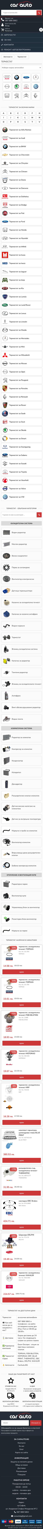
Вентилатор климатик (16, 842)
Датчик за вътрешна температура (21, 819)
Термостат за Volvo (17, 488)
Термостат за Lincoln (18, 321)
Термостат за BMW (17, 78)
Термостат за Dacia (17, 180)
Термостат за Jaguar (18, 271)
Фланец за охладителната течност (21, 684)
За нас (7, 40)
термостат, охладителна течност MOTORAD (29, 1052)
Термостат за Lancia (17, 296)
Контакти (9, 45)
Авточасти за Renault (36, 96)
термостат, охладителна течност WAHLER (29, 1274)
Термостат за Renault (18, 397)
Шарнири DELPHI (26, 1235)
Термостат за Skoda (17, 87)
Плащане (22, 1474)
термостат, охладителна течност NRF (29, 1086)
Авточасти (10, 35)
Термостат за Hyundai (18, 238)
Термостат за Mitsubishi (19, 355)
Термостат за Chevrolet (19, 155)
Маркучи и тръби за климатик (19, 831)
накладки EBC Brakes (28, 1201)
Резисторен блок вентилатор (19, 919)
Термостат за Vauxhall (19, 480)
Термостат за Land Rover (20, 305)
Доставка (21, 1468)
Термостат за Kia (16, 288)
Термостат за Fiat (16, 213)
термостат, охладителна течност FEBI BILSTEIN (29, 1013)
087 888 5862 (24, 1321)
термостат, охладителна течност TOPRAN (29, 947)
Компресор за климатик (17, 749)
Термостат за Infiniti (17, 246)
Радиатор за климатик (16, 737)
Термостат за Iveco (17, 263)
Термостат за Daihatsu (19, 196)
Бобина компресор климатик (19, 866)
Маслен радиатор (14, 544)
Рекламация (21, 1471)
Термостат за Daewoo (18, 188)
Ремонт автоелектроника (17, 49)
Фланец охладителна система (20, 649)
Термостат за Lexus (17, 313)
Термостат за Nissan (18, 363)
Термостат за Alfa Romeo (20, 130)
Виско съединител (14, 556)
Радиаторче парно (14, 884)
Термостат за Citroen (18, 171)
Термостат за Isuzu (17, 255)
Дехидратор (12, 784)
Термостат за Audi (7, 78)
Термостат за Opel (7, 87)
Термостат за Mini (17, 347)
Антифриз (11, 696)
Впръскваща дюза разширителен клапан (21, 854)
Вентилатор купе (14, 896)
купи (22, 972)
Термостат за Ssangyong (19, 447)
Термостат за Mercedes (36, 78)
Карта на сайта (21, 1452)
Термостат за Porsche (18, 388)
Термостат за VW (36, 87)
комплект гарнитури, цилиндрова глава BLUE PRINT (29, 1132)
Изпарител (11, 772)
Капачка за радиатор (16, 661)
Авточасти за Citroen (26, 96)
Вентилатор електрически (18, 579)
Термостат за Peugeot (17, 96)
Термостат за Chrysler (18, 163)
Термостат (11, 637)
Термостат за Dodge (18, 205)
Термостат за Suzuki (17, 463)
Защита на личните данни (21, 1462)
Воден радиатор (14, 532)
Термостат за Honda (7, 96)
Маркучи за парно (14, 931)
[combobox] (21, 67)
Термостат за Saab (17, 413)
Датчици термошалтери (17, 591)
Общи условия (21, 1465)
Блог (22, 1449)
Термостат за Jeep (17, 280)
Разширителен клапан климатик (20, 796)
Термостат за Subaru (18, 455)
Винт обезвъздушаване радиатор (21, 707)
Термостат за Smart (17, 438)
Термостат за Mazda (18, 330)
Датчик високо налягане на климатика (18, 807)
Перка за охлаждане (16, 567)
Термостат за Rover (17, 405)
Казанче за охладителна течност (21, 602)
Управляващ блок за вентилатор (21, 907)
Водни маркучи (13, 626)
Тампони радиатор (15, 672)
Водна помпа (12, 719)
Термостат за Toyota (26, 87)
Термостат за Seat (17, 422)
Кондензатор (12, 761)
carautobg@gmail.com (23, 1516)
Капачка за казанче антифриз (20, 614)
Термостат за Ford (26, 78)
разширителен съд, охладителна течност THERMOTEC (28, 1170)
